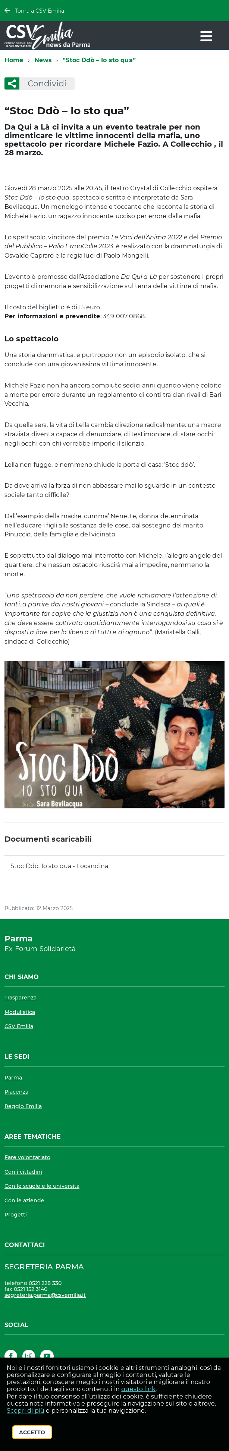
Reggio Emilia (23, 1106)
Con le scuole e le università (41, 1186)
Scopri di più (25, 1410)
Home (13, 60)
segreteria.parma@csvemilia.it (45, 1295)
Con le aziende (24, 1200)
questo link (138, 1389)
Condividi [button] (42, 84)
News (43, 60)
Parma (13, 1077)
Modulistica (19, 1012)
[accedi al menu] (206, 36)
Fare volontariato (27, 1157)
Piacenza (16, 1091)
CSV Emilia (18, 1026)
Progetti (15, 1214)
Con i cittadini (23, 1171)
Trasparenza (20, 997)
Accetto (32, 1432)
